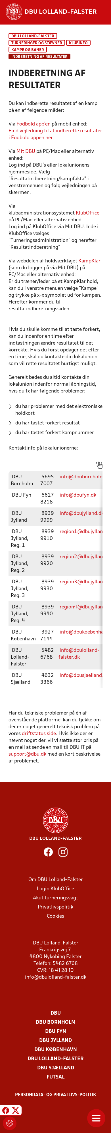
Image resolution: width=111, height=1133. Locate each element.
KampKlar (89, 261)
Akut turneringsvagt (55, 898)
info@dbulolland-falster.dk (55, 977)
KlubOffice (87, 213)
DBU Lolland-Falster (32, 36)
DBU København (55, 1049)
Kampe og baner (27, 50)
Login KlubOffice (55, 889)
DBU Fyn (55, 1031)
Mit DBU (25, 151)
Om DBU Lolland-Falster (55, 879)
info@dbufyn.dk (78, 495)
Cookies (55, 916)
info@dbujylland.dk (82, 513)
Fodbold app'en (33, 124)
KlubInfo (78, 43)
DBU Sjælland (55, 1068)
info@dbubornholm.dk (85, 477)
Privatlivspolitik (55, 907)
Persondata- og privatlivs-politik (55, 1095)
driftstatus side (39, 733)
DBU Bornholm (56, 1022)
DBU (56, 1013)
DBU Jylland (55, 1040)
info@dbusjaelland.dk (84, 675)
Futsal (55, 1077)
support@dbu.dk (27, 754)
